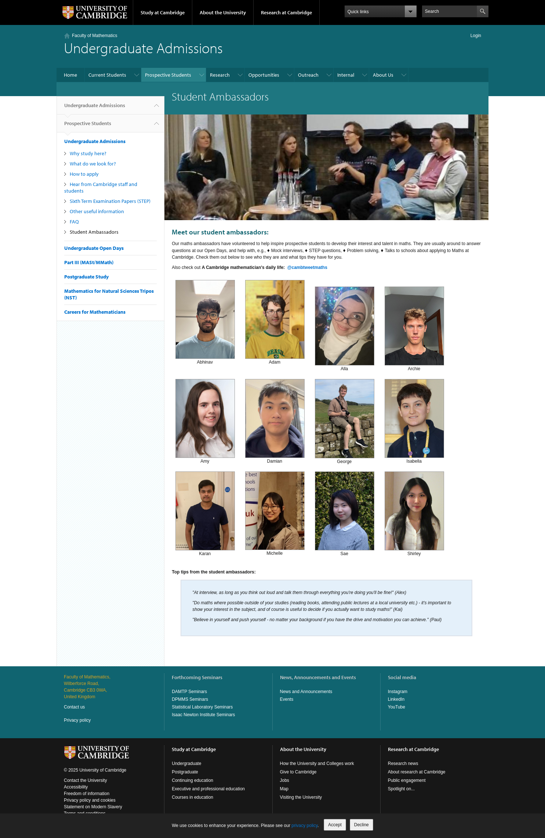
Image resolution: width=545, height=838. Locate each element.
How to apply (84, 174)
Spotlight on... (401, 788)
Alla (344, 328)
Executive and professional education (208, 788)
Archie (414, 328)
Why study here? (88, 153)
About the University (223, 12)
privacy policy (304, 825)
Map (284, 788)
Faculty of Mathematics (94, 35)
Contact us (74, 707)
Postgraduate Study (86, 276)
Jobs (284, 780)
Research (220, 75)
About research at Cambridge (417, 772)
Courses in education (192, 797)
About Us (383, 75)
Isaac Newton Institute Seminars (203, 714)
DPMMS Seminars (190, 699)
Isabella (414, 420)
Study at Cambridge (163, 12)
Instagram (397, 691)
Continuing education (192, 780)
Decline (361, 824)
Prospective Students (168, 75)
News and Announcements (306, 691)
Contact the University (85, 780)
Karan (205, 513)
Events (287, 699)
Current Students (107, 75)
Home (70, 75)
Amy (205, 420)
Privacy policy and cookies (90, 800)
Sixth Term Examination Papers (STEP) (110, 201)
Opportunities (263, 75)
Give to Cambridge (298, 772)
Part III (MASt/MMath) (88, 262)
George (344, 420)
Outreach (308, 75)
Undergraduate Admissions (94, 108)
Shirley (414, 513)
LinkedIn (396, 699)
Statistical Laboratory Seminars (202, 707)
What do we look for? (93, 163)
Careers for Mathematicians (95, 312)
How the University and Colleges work (317, 763)
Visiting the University (301, 797)
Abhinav (205, 321)
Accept (335, 824)
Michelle (275, 513)
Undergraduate (186, 763)
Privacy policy (77, 720)
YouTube (396, 707)
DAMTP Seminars (189, 691)
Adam (275, 321)
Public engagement (407, 780)
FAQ (74, 221)
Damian (275, 420)
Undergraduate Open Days (94, 248)
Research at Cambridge (286, 12)
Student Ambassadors (94, 232)
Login (475, 35)
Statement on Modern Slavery (93, 806)
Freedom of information (86, 793)
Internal (345, 75)
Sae (344, 513)
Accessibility (76, 787)
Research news (403, 763)
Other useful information (97, 211)
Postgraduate (185, 772)
